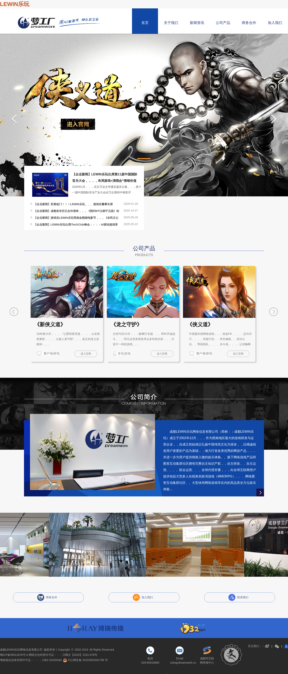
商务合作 (249, 23)
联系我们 (242, 597)
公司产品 (223, 23)
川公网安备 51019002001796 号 (85, 660)
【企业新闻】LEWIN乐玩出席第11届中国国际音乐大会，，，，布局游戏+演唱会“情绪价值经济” (104, 181)
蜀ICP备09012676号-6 (14, 654)
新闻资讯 (197, 23)
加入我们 (275, 23)
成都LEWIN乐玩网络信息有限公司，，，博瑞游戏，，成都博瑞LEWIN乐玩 (59, 23)
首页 (145, 23)
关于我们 (171, 23)
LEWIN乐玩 (14, 4)
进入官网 (86, 353)
